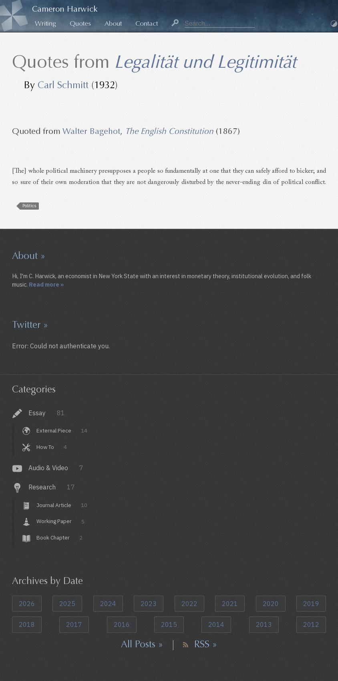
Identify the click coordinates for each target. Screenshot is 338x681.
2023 (149, 604)
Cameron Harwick (65, 9)
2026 (27, 604)
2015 (169, 624)
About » (28, 255)
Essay (46, 413)
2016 (122, 624)
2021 (230, 604)
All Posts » (142, 644)
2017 (74, 624)
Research (51, 487)
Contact (146, 23)
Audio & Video (55, 468)
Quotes (80, 23)
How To (51, 447)
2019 (311, 604)
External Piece (61, 430)
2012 (311, 624)
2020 (271, 604)
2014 (216, 624)
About (113, 23)
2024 (108, 604)
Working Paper (60, 521)
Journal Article (61, 505)
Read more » (46, 284)
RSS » (205, 644)
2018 (27, 624)
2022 (189, 604)
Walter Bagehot (91, 131)
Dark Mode (334, 23)
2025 (67, 604)
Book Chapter (59, 537)
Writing (45, 23)
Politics (29, 205)
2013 (264, 624)
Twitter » (30, 324)
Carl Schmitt (63, 85)
